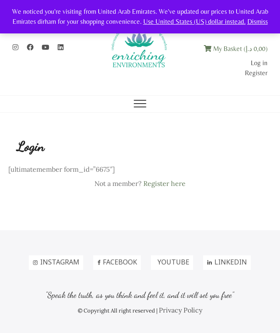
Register (256, 73)
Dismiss (257, 21)
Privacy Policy (180, 310)
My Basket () (235, 49)
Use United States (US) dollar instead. (194, 21)
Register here (164, 183)
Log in (259, 63)
